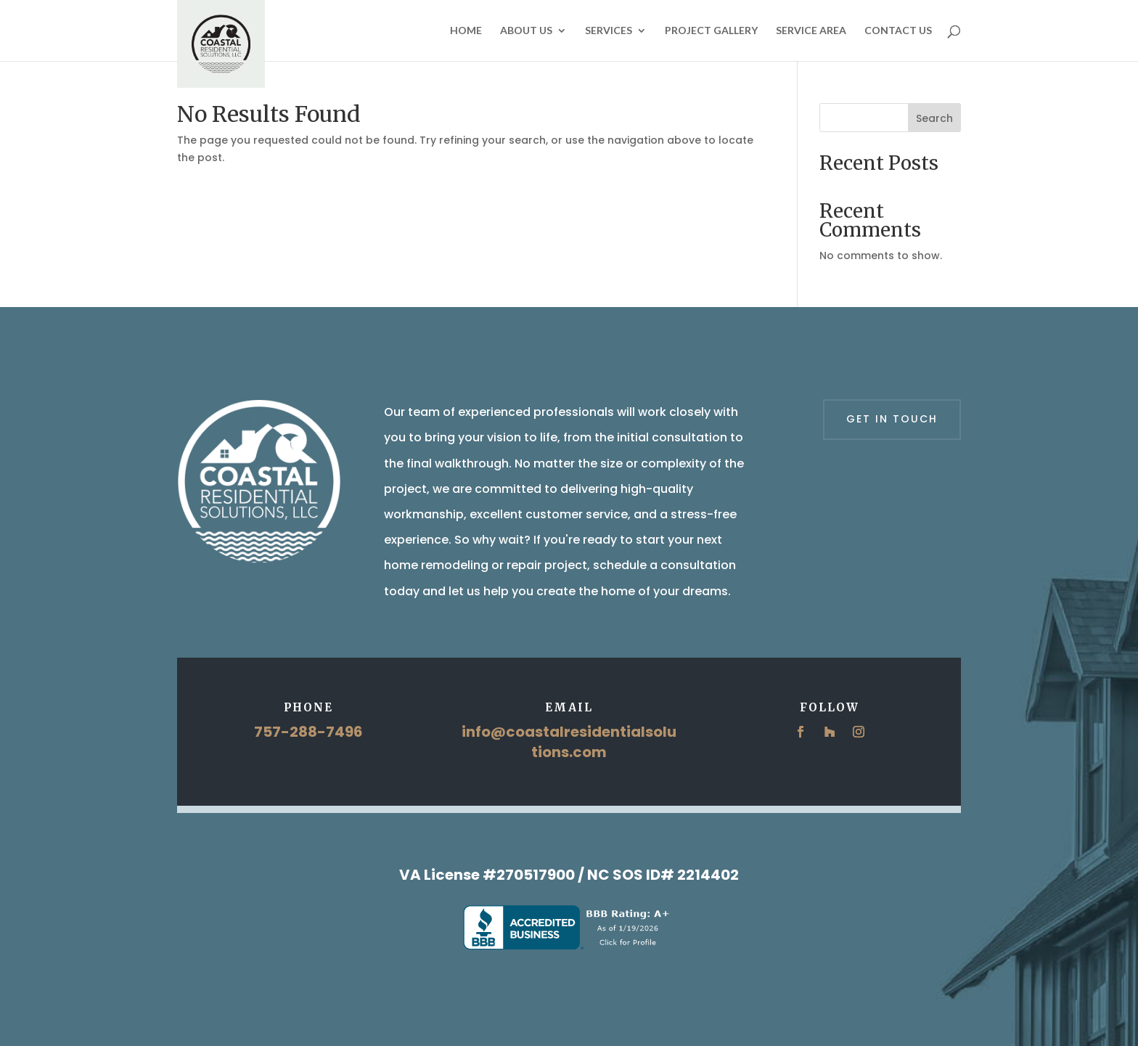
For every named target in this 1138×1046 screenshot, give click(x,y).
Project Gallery (711, 30)
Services (608, 30)
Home (466, 30)
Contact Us (898, 30)
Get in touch (892, 419)
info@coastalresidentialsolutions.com (569, 742)
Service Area (811, 30)
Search (934, 118)
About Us (526, 30)
